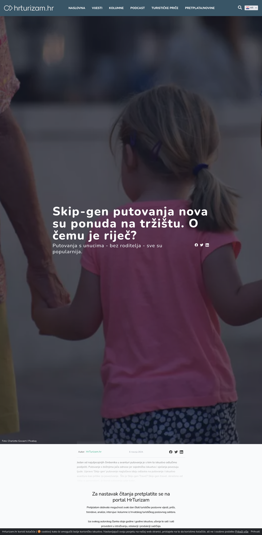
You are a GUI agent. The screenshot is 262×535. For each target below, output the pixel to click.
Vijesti (97, 8)
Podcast (137, 8)
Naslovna (77, 8)
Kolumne (116, 8)
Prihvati (255, 531)
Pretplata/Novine (200, 8)
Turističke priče (165, 8)
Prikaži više (241, 531)
